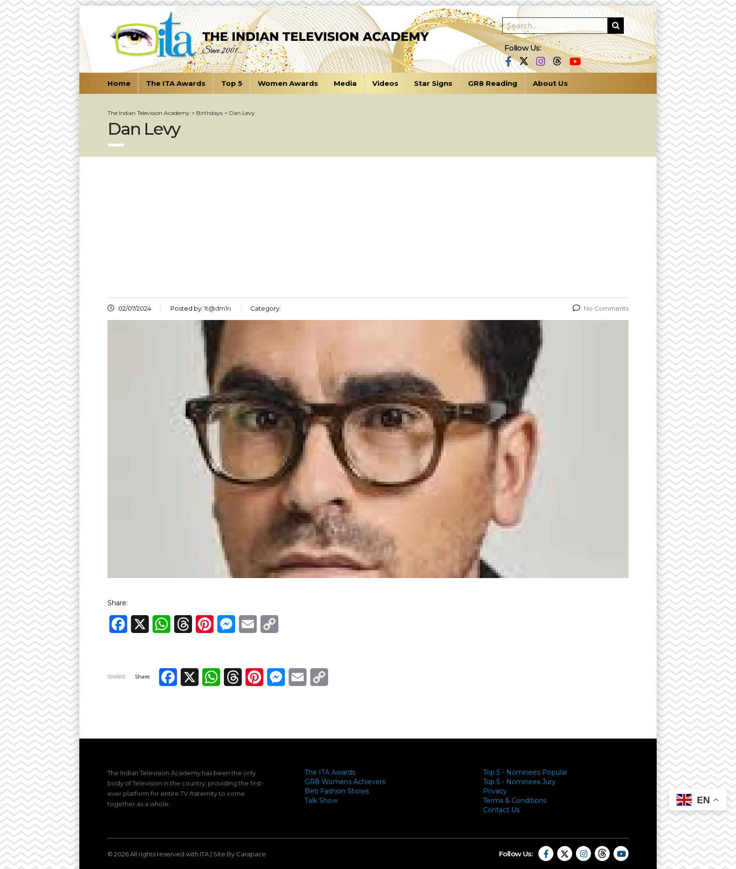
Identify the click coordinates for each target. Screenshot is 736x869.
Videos (385, 83)
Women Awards (288, 83)
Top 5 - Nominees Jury (519, 782)
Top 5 (231, 83)
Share (116, 676)
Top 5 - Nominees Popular (525, 772)
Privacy (495, 791)
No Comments (601, 308)
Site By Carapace (239, 854)
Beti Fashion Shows (337, 791)
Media (345, 83)
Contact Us (501, 810)
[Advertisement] (368, 227)
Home (118, 83)
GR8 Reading (492, 83)
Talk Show (321, 800)
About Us (550, 83)
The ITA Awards (176, 83)
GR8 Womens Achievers (345, 782)
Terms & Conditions (514, 800)
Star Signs (433, 83)
